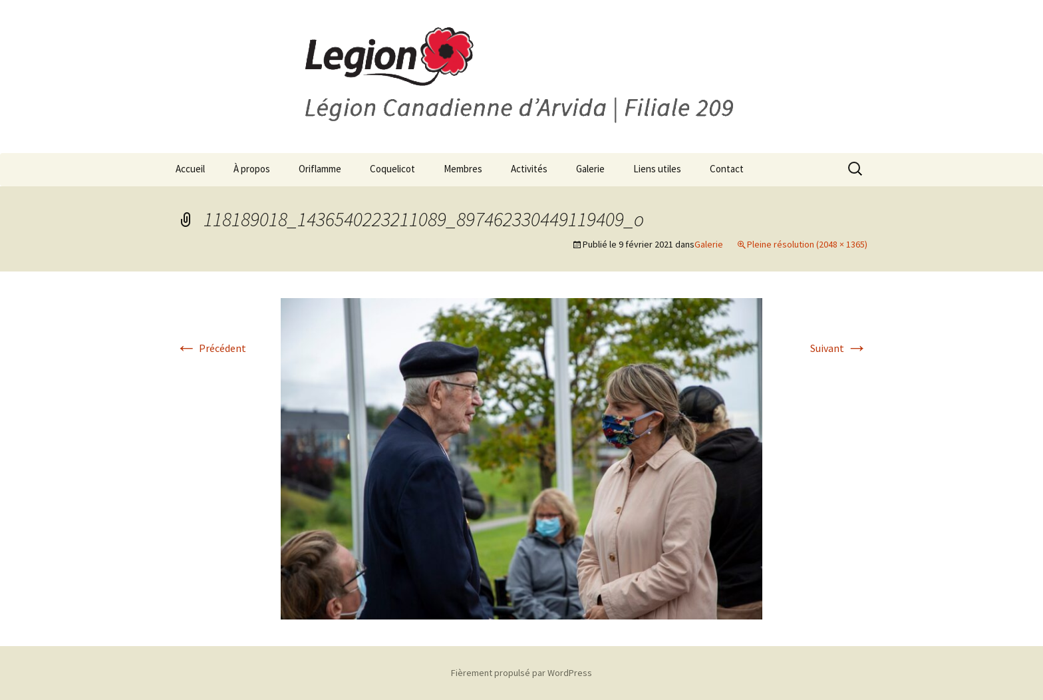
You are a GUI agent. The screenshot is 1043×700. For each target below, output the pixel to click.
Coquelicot (392, 168)
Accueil (190, 168)
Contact (727, 168)
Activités (529, 168)
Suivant (838, 348)
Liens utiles (657, 168)
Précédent (211, 348)
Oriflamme (320, 168)
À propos (251, 168)
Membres (463, 168)
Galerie (590, 168)
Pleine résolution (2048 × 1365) (807, 244)
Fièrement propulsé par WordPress (521, 673)
